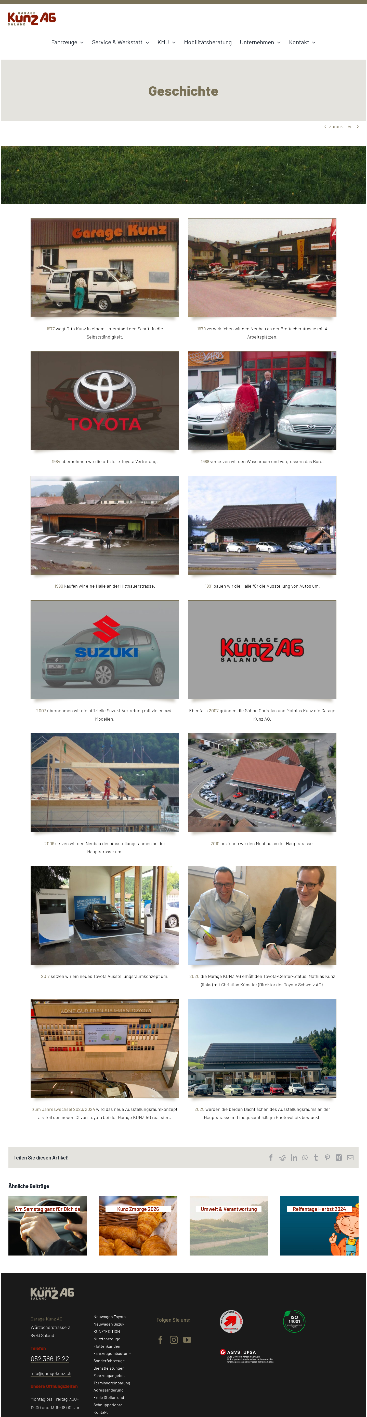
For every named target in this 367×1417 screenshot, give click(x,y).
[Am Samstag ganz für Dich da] (47, 1208)
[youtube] (187, 1340)
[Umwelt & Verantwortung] (229, 1208)
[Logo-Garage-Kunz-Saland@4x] (32, 14)
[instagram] (174, 1340)
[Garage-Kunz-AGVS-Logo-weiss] (246, 1351)
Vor (351, 126)
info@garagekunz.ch (51, 1373)
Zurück (336, 126)
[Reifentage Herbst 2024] (319, 1208)
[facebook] (160, 1340)
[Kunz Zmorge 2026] (138, 1208)
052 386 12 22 (50, 1358)
